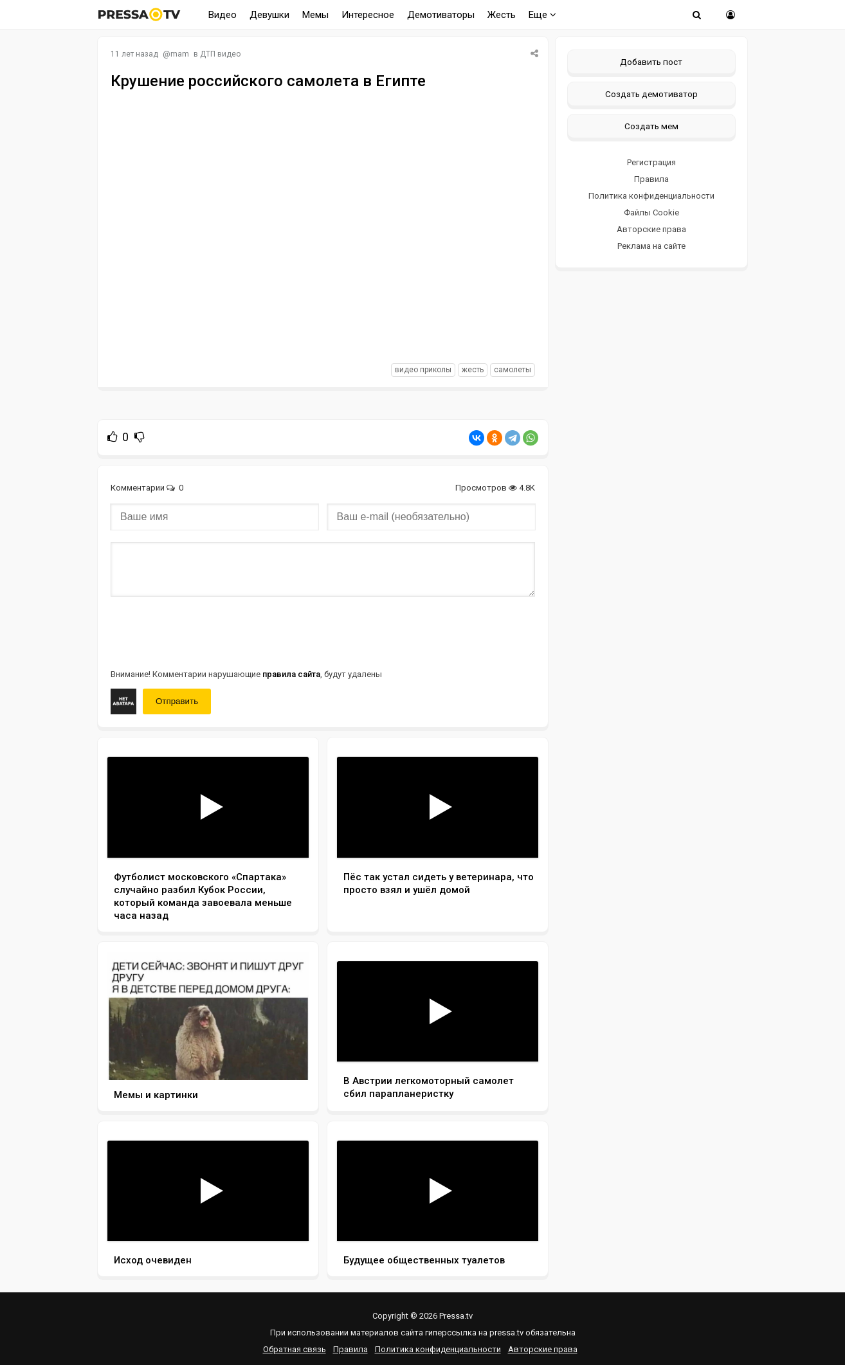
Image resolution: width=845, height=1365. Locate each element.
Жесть (501, 15)
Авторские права (651, 229)
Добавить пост (651, 62)
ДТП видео (220, 54)
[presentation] (208, 631)
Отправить (177, 701)
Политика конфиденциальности (651, 196)
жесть (473, 369)
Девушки (269, 15)
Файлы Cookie (651, 212)
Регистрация (651, 162)
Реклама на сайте (651, 246)
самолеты (512, 369)
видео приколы (423, 369)
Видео (222, 15)
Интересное (367, 15)
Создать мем (651, 126)
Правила (651, 179)
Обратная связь (294, 1349)
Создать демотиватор (651, 94)
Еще (542, 15)
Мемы (315, 15)
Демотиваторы (441, 15)
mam (179, 54)
